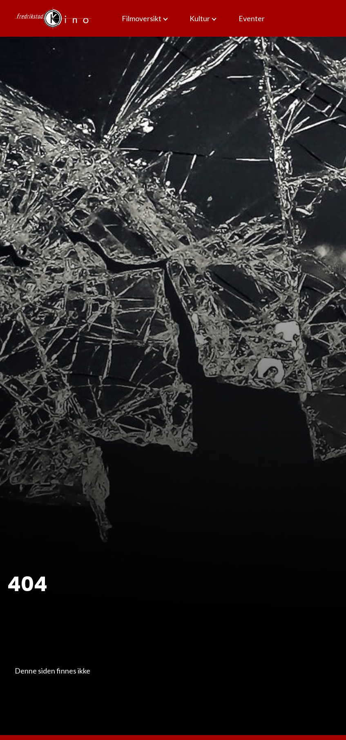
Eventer (252, 18)
